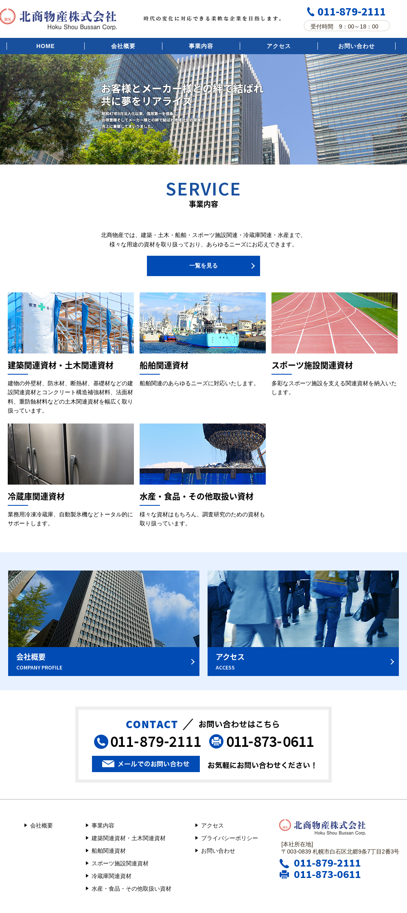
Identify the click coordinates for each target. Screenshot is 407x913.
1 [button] (197, 154)
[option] (203, 109)
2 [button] (210, 154)
